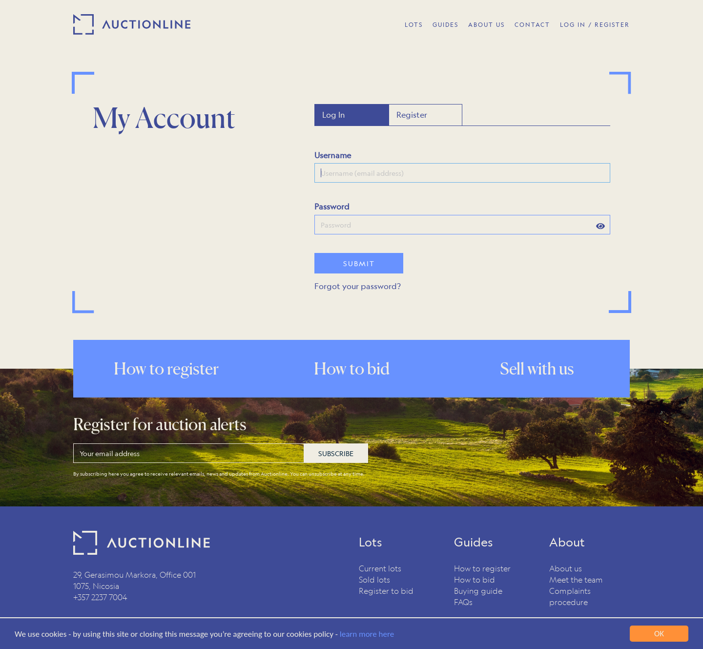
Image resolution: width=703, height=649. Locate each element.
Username (332, 155)
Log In (333, 114)
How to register (482, 568)
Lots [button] (414, 24)
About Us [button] (486, 24)
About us (565, 568)
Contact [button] (532, 24)
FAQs (463, 602)
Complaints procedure (570, 596)
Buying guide (478, 591)
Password (332, 206)
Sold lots (374, 579)
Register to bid (386, 591)
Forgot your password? (357, 286)
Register (411, 114)
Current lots (380, 568)
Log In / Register (595, 24)
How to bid (474, 579)
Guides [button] (445, 24)
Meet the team (576, 579)
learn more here (367, 634)
